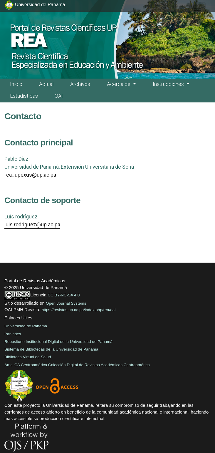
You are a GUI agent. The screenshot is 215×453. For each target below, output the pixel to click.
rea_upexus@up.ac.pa (30, 175)
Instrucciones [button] (169, 84)
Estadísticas (24, 96)
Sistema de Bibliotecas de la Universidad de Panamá (51, 349)
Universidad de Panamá (25, 326)
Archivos (80, 84)
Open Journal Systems (66, 303)
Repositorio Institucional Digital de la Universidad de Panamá (58, 341)
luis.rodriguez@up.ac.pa (32, 224)
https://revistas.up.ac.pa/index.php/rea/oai (79, 310)
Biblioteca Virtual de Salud (27, 357)
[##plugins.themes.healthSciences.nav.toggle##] (197, 8)
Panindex (12, 334)
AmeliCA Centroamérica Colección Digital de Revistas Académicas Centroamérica (77, 365)
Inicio (16, 84)
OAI (59, 96)
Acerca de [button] (119, 84)
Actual (46, 84)
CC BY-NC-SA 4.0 (64, 295)
